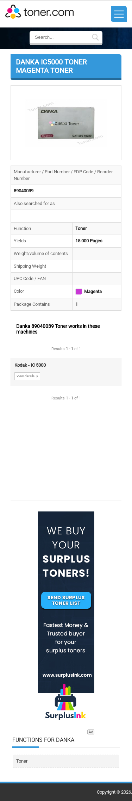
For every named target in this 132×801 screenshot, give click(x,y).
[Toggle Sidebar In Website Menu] (119, 14)
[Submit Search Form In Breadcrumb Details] (95, 38)
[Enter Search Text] (64, 37)
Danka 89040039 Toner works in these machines (58, 329)
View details (25, 376)
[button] (66, 123)
